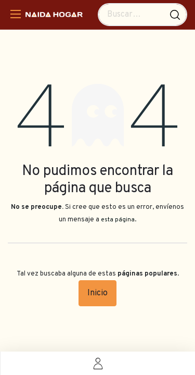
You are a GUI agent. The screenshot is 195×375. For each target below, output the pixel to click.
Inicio (97, 293)
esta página (118, 219)
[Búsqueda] (175, 14)
